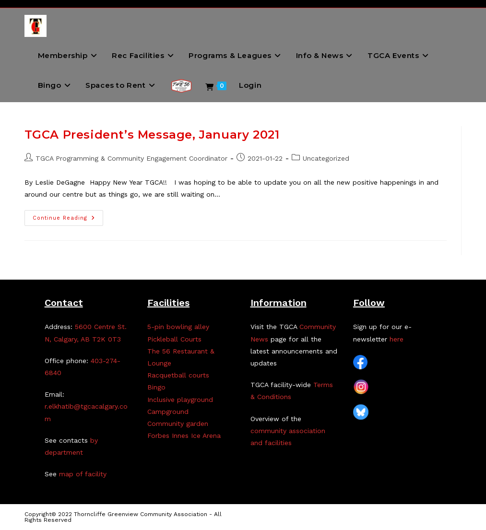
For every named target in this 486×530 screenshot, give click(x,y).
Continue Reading (68, 220)
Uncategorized (326, 158)
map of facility (83, 474)
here (396, 339)
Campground (168, 411)
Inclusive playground (180, 399)
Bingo (156, 387)
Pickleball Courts (174, 339)
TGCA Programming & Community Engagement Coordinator (131, 158)
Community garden (177, 423)
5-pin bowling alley (178, 326)
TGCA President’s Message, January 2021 (152, 134)
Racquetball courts (178, 375)
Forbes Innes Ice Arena (184, 435)
